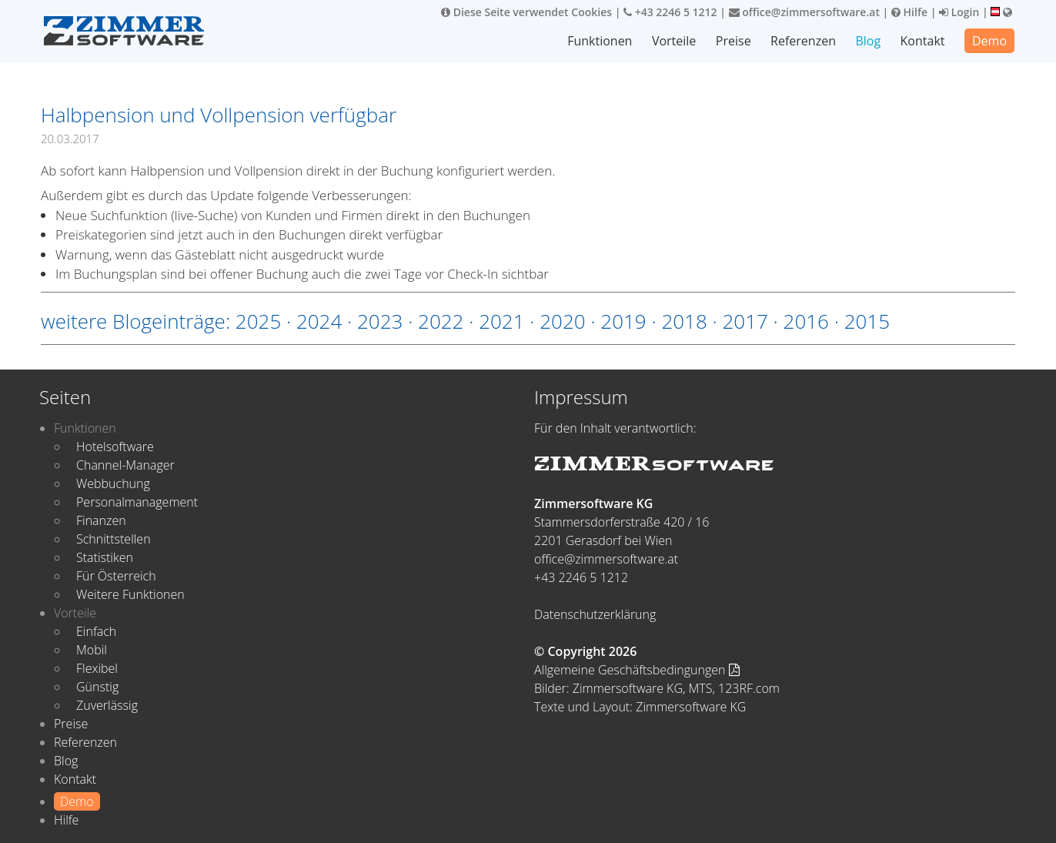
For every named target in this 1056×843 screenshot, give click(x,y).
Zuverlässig (107, 705)
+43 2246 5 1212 (670, 12)
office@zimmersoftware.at (804, 12)
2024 (319, 321)
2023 (380, 321)
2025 (258, 321)
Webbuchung (113, 483)
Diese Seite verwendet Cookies (526, 12)
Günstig (97, 686)
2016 (806, 321)
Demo (989, 40)
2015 (867, 321)
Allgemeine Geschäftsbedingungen (637, 669)
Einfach (96, 631)
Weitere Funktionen (130, 594)
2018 (684, 321)
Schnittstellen (113, 538)
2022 (440, 321)
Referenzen (803, 40)
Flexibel (97, 668)
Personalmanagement (137, 501)
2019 (623, 321)
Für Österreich (116, 575)
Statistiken (104, 557)
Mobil (91, 649)
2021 (501, 321)
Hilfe (909, 12)
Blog (868, 40)
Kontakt (923, 40)
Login (959, 12)
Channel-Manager (125, 465)
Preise (733, 40)
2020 (562, 321)
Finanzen (101, 520)
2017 (744, 321)
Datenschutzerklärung (595, 614)
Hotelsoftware (115, 446)
